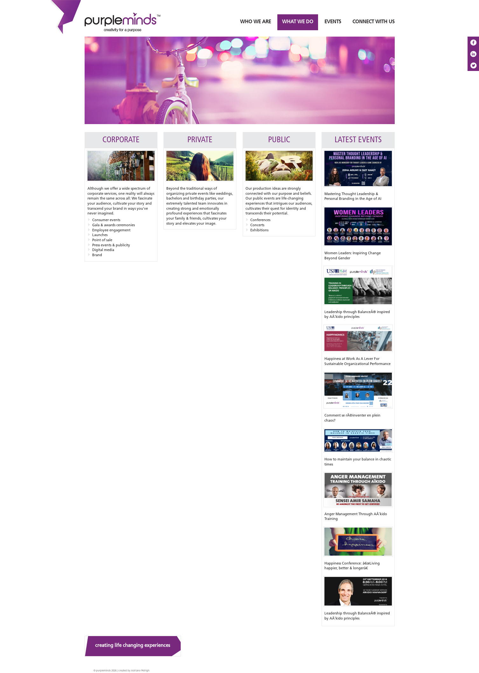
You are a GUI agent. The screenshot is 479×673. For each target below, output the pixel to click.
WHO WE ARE (255, 22)
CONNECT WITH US (373, 22)
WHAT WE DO (297, 22)
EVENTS (332, 22)
